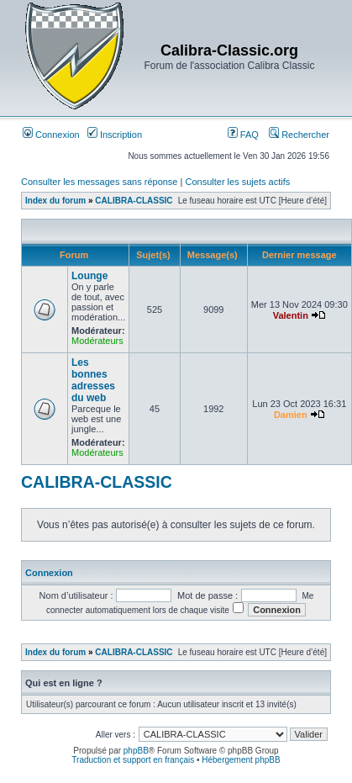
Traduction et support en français (132, 759)
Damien (290, 415)
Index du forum (55, 200)
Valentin (290, 315)
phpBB (136, 750)
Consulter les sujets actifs (237, 182)
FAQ (243, 135)
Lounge (89, 276)
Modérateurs (97, 341)
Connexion (51, 135)
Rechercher (299, 135)
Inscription (114, 135)
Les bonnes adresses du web (93, 380)
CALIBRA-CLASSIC (133, 200)
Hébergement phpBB (241, 759)
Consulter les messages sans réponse (99, 182)
